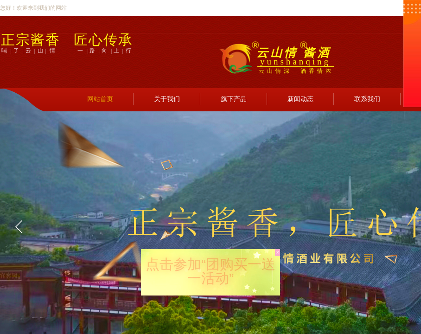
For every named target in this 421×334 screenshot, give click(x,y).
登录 (320, 85)
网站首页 (100, 99)
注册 (349, 85)
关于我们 (167, 99)
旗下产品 (234, 99)
